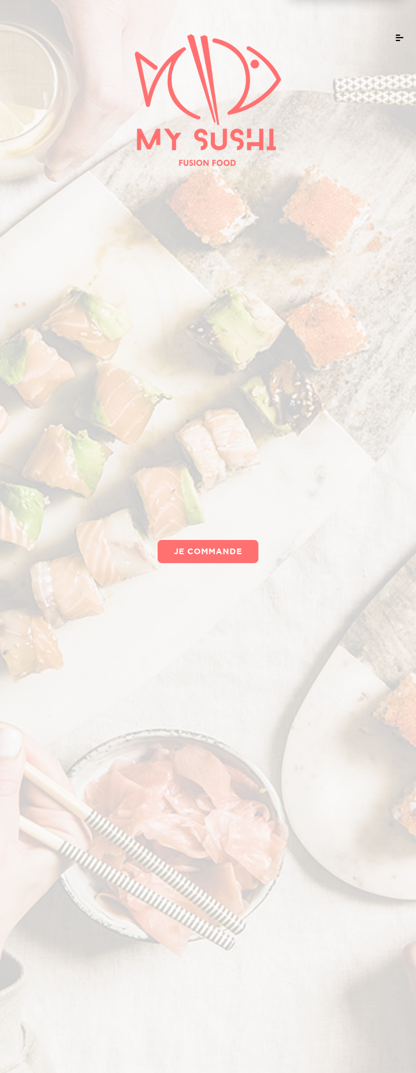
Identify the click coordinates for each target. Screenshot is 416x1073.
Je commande (208, 551)
